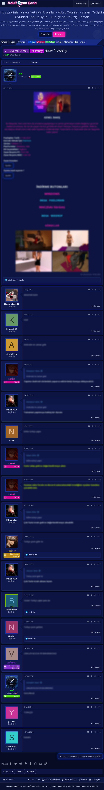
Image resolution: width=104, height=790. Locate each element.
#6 (99, 395)
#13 (99, 595)
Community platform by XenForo (28, 786)
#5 (99, 364)
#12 (99, 564)
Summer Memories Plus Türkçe (80, 41)
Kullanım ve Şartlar (52, 779)
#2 (99, 289)
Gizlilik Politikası (70, 779)
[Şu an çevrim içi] (11, 607)
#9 (99, 479)
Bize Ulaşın (35, 779)
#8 (99, 449)
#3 (99, 314)
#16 (99, 676)
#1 (99, 88)
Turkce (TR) (8, 779)
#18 (99, 732)
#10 (99, 505)
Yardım (84, 779)
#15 (99, 648)
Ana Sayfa (94, 779)
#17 (99, 707)
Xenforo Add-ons (63, 786)
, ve (16, 280)
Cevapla (97, 306)
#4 (99, 339)
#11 (99, 536)
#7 (99, 426)
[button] (3, 3)
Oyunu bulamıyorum (27, 41)
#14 (99, 622)
